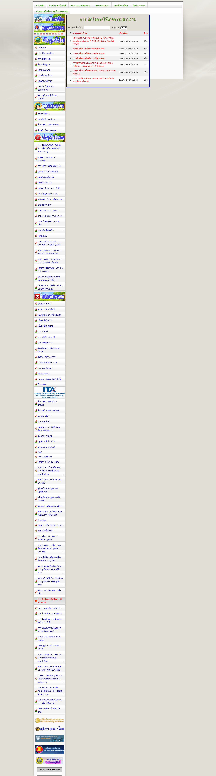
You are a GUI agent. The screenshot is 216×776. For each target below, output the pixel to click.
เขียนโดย (123, 33)
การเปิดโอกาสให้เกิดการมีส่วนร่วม (88, 49)
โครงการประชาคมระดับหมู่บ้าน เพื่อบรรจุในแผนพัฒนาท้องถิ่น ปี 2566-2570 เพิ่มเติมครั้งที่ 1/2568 (93, 41)
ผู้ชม (146, 33)
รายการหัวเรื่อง (80, 33)
